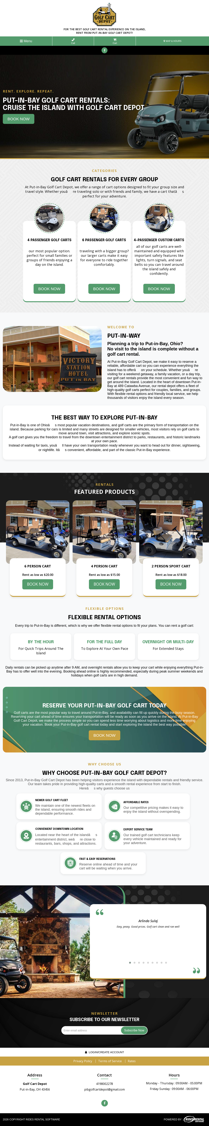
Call (73, 41)
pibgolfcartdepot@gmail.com (104, 1089)
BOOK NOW (37, 584)
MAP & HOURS (172, 41)
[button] (130, 963)
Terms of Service (110, 1061)
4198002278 (104, 1084)
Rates (132, 1061)
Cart (115, 41)
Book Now (19, 119)
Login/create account (104, 1052)
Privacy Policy (82, 1061)
